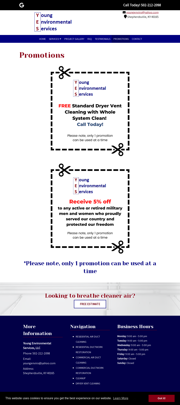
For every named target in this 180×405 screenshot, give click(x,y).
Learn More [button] (120, 398)
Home (42, 39)
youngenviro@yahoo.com (142, 12)
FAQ (89, 39)
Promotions (121, 39)
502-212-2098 (41, 353)
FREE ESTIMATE (90, 304)
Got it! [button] (161, 398)
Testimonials (102, 39)
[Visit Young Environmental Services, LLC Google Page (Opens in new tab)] (21, 5)
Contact (137, 39)
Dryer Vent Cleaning (88, 383)
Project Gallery (74, 39)
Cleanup (81, 378)
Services (55, 39)
